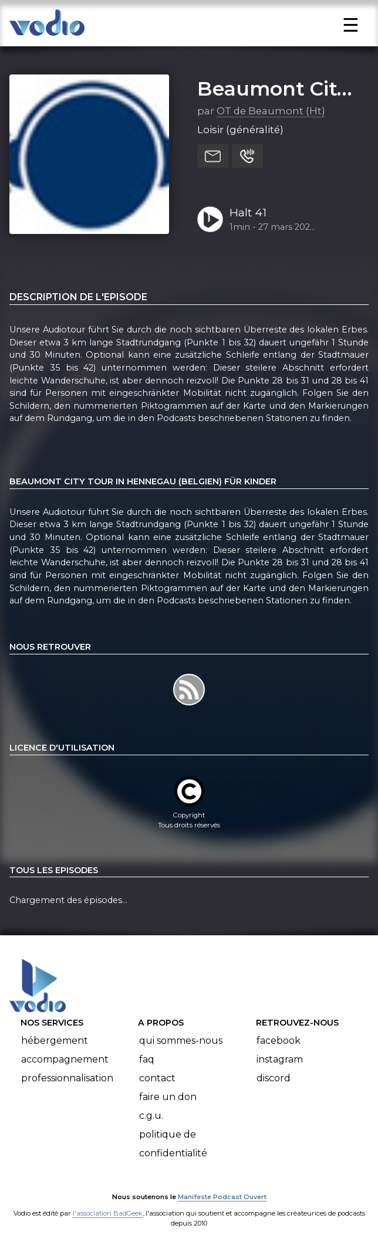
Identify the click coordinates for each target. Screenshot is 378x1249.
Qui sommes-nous (180, 1040)
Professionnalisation (67, 1078)
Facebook (278, 1040)
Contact (157, 1078)
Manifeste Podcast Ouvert (222, 1197)
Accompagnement (65, 1059)
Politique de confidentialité (173, 1144)
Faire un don (168, 1096)
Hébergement (54, 1040)
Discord (273, 1078)
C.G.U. (151, 1115)
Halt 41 (248, 212)
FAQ (146, 1059)
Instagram (279, 1059)
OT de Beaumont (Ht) (271, 111)
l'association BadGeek (108, 1213)
